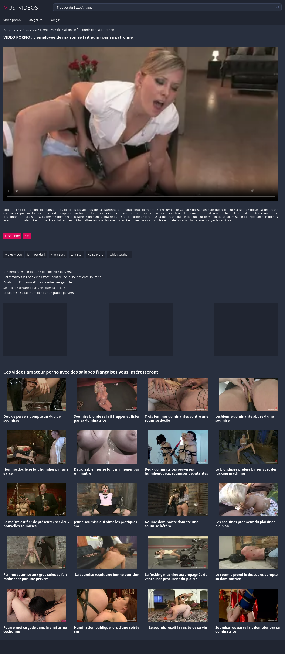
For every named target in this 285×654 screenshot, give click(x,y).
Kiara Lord (58, 254)
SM (27, 236)
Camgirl (54, 19)
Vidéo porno (12, 19)
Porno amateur (12, 30)
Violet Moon (13, 254)
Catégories (35, 19)
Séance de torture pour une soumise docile (34, 288)
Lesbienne (31, 30)
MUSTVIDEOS (20, 7)
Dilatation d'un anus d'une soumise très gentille (37, 282)
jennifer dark (36, 254)
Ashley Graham (119, 254)
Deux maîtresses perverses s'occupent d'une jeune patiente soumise (52, 277)
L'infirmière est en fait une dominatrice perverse (37, 272)
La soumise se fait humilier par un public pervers (38, 293)
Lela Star (76, 254)
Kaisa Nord (96, 254)
